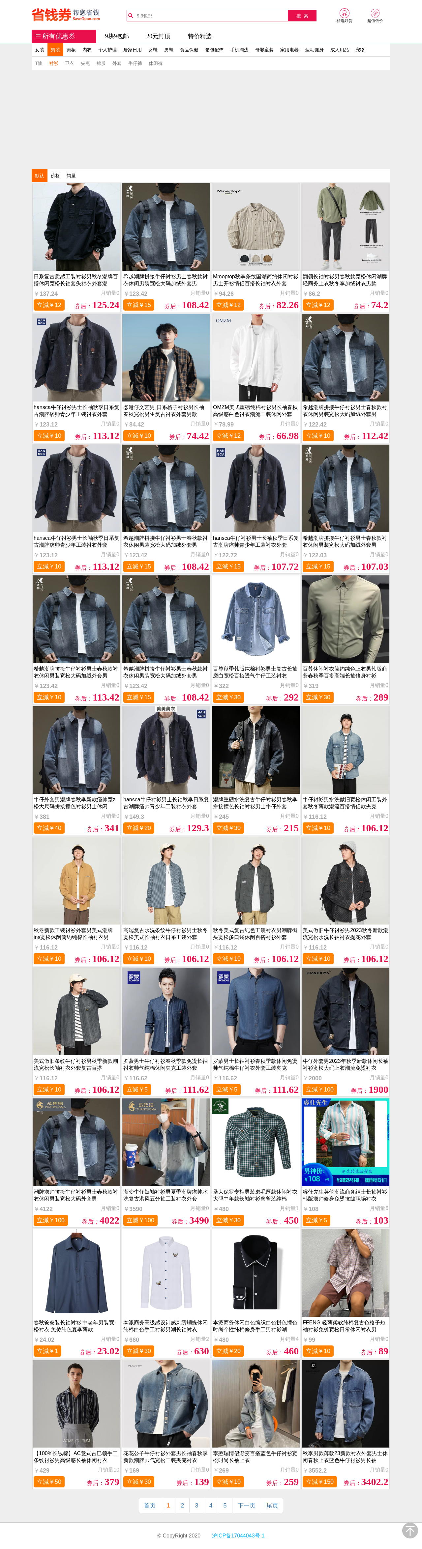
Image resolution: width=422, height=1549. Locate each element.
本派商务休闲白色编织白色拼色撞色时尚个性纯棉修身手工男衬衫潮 (255, 1326)
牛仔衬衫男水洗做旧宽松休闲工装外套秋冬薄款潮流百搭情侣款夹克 (345, 803)
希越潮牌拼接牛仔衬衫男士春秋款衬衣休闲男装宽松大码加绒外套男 (165, 280)
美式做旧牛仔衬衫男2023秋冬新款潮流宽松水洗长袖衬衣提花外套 (345, 933)
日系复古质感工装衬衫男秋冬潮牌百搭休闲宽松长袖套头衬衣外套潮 (76, 280)
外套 (117, 63)
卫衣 (69, 63)
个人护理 (107, 49)
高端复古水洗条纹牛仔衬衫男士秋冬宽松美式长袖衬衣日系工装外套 (165, 933)
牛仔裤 (135, 63)
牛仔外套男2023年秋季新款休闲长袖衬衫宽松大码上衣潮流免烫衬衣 (345, 1064)
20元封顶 (158, 36)
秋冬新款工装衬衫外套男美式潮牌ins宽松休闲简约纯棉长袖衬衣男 (73, 933)
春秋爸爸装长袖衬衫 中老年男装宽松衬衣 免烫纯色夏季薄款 (74, 1326)
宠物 (360, 49)
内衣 (87, 49)
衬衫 (53, 63)
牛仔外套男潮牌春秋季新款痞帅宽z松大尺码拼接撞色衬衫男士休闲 (74, 803)
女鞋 (153, 49)
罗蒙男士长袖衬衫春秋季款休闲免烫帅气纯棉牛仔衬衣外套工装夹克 (255, 1064)
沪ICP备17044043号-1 (237, 1535)
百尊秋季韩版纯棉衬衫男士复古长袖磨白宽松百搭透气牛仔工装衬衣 (255, 672)
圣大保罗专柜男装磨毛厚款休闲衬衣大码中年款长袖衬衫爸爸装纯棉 (255, 1195)
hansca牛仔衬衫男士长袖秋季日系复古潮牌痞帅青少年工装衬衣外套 (76, 410)
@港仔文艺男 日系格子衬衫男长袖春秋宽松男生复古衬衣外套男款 (163, 410)
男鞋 (168, 49)
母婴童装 (264, 49)
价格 (55, 175)
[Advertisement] (211, 119)
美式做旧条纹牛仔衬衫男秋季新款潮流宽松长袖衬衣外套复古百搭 (76, 1064)
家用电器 (289, 49)
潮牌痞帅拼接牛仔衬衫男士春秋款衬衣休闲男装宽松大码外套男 (76, 1195)
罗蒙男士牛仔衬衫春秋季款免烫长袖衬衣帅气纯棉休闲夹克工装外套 (165, 1064)
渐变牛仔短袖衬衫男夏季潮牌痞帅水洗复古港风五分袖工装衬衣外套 (165, 1195)
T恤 (39, 63)
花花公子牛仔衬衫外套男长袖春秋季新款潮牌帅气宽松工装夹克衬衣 (165, 1457)
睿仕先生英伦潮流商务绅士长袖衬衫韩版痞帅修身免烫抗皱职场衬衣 (345, 1195)
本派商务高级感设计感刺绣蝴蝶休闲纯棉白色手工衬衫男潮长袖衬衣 (165, 1326)
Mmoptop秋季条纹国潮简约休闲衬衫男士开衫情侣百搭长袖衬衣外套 (255, 280)
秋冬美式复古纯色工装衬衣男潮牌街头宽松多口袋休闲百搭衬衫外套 (255, 933)
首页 (150, 1505)
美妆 (71, 49)
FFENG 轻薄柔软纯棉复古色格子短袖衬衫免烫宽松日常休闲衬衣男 (344, 1326)
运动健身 (314, 49)
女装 (39, 49)
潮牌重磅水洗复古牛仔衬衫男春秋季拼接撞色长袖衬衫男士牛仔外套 (255, 803)
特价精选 (200, 36)
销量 (71, 175)
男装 (55, 49)
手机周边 (239, 49)
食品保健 (189, 49)
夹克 (85, 63)
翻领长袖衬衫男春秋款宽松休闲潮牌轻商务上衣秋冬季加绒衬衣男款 (345, 280)
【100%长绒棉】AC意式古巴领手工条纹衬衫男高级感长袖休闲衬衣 (76, 1457)
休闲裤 (156, 63)
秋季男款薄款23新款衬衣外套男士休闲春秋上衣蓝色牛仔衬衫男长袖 (345, 1457)
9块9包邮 (117, 36)
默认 (39, 175)
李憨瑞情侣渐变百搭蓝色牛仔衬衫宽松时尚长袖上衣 (255, 1457)
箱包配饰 (214, 49)
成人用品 (339, 49)
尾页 (272, 1505)
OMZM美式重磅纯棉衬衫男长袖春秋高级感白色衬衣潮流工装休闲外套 (255, 410)
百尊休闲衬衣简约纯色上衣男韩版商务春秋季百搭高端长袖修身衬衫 (345, 672)
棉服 (101, 63)
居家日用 (132, 49)
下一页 (247, 1505)
